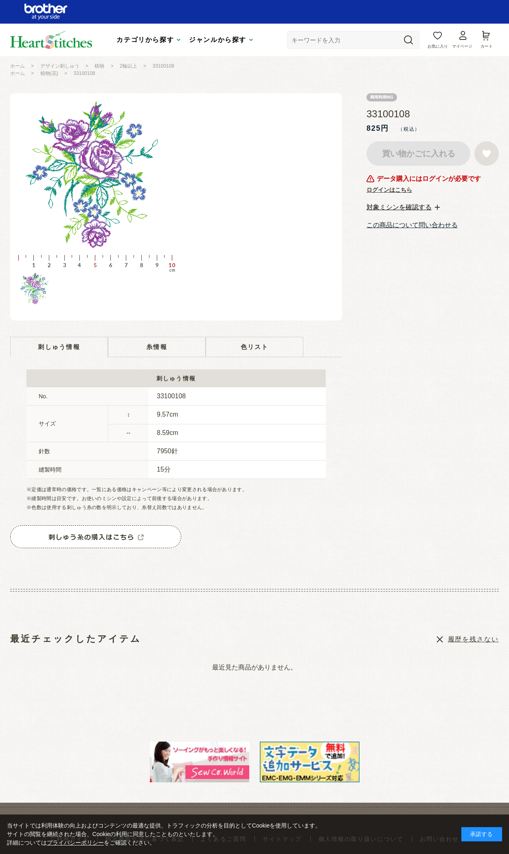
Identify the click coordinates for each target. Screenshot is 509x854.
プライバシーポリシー (75, 842)
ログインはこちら (389, 190)
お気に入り (438, 46)
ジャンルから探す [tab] (217, 39)
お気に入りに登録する (486, 153)
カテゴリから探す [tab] (145, 39)
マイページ (462, 46)
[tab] (403, 207)
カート (486, 46)
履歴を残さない (473, 639)
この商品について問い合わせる (412, 225)
